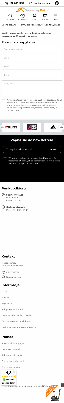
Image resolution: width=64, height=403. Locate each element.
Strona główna (9, 24)
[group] (11, 127)
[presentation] (24, 172)
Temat (7, 75)
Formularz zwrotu (11, 367)
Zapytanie (9, 83)
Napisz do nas (42, 3)
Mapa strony (8, 380)
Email (7, 57)
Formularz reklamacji (13, 361)
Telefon (7, 66)
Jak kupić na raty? (11, 349)
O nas (4, 291)
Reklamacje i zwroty (12, 355)
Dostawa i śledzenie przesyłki (17, 315)
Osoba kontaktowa (13, 49)
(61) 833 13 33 (17, 3)
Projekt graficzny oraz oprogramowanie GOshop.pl (27, 386)
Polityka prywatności (12, 309)
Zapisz (54, 149)
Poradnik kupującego (13, 343)
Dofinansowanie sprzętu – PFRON (19, 327)
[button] (2, 127)
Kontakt (6, 297)
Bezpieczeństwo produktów (16, 321)
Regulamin (7, 303)
